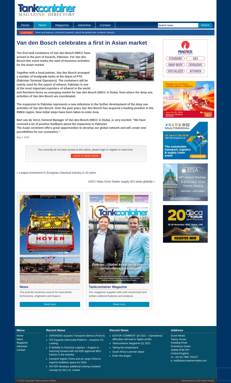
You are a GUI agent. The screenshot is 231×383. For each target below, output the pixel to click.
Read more (50, 304)
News (42, 25)
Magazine (62, 25)
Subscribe (26, 33)
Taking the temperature (125, 347)
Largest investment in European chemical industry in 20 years (57, 172)
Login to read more (85, 156)
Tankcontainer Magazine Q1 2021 (131, 343)
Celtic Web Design (205, 380)
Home (25, 25)
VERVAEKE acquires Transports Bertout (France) (77, 335)
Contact (105, 25)
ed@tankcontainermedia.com (190, 360)
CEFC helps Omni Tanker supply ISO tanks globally (120, 181)
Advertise (84, 25)
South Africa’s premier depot (128, 351)
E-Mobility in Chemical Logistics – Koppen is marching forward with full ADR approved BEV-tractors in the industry (75, 351)
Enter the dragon (121, 355)
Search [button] (205, 25)
